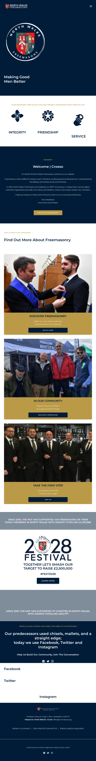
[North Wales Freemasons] (16, 6)
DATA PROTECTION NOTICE (45, 728)
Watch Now (48, 330)
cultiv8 (67, 747)
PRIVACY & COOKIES (21, 728)
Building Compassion (48, 415)
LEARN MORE (48, 581)
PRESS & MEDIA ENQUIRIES (72, 728)
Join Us (48, 499)
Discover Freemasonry (48, 213)
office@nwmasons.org (62, 720)
